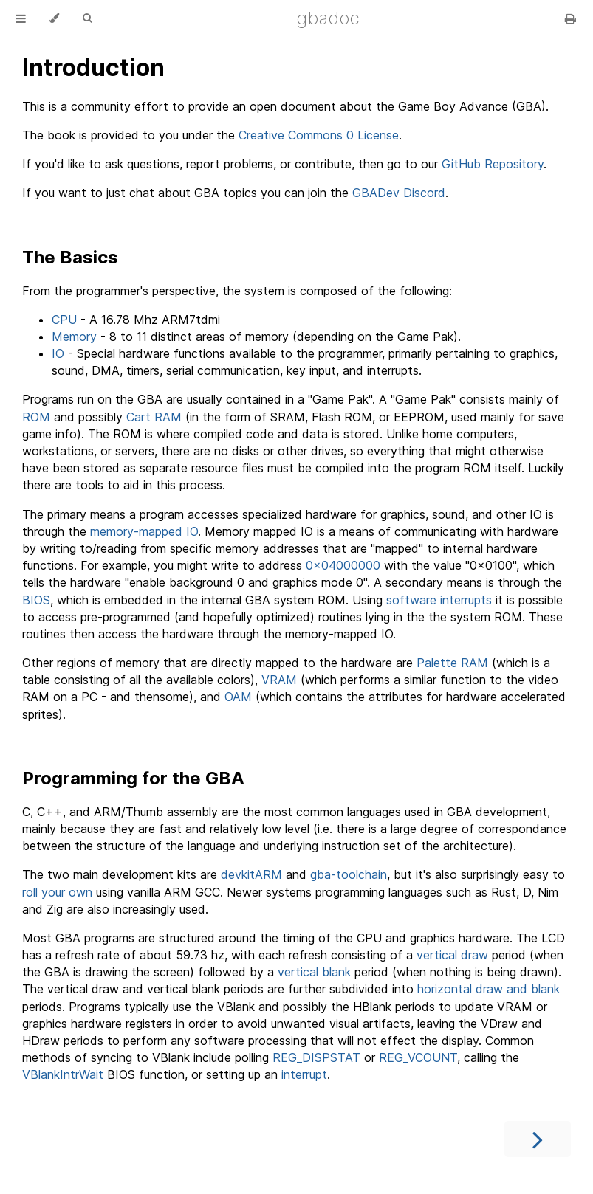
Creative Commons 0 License (319, 135)
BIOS (36, 600)
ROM (36, 417)
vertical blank (314, 971)
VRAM (279, 679)
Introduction (93, 67)
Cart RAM (154, 417)
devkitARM (251, 874)
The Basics (70, 257)
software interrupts (439, 600)
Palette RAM (452, 662)
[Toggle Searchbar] (87, 18)
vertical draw (452, 955)
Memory (74, 336)
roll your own (57, 892)
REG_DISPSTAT (316, 1057)
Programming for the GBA (133, 778)
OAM (238, 696)
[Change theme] (54, 18)
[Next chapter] (537, 1139)
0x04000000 (343, 565)
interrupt (304, 1074)
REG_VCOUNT (418, 1057)
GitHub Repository (493, 163)
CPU (64, 319)
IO (58, 353)
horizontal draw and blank (488, 988)
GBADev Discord (398, 192)
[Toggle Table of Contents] (21, 18)
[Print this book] (570, 18)
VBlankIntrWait (62, 1074)
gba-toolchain (348, 874)
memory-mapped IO (144, 531)
